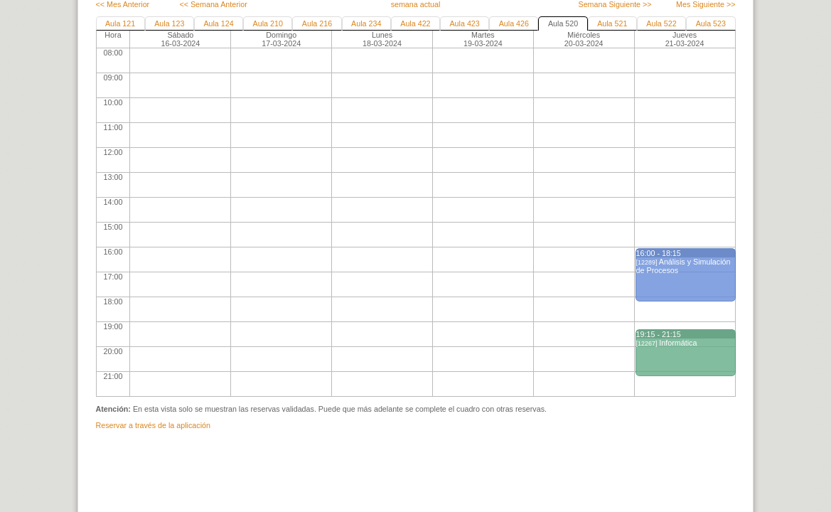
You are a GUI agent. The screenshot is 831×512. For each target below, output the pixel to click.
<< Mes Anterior (123, 4)
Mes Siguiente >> (705, 4)
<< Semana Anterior (213, 4)
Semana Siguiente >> (614, 4)
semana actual (416, 4)
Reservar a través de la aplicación (153, 425)
